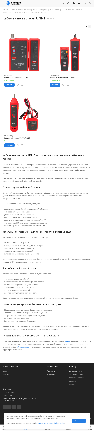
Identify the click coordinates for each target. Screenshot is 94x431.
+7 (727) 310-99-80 (10, 392)
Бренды (5, 374)
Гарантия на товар (76, 378)
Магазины (51, 374)
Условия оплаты (75, 371)
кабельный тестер (23, 347)
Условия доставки (76, 374)
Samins (68, 341)
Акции (5, 371)
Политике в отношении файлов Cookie (50, 423)
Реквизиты (51, 371)
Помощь (73, 366)
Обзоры (72, 384)
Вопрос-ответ (74, 381)
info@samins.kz (8, 395)
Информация (53, 366)
